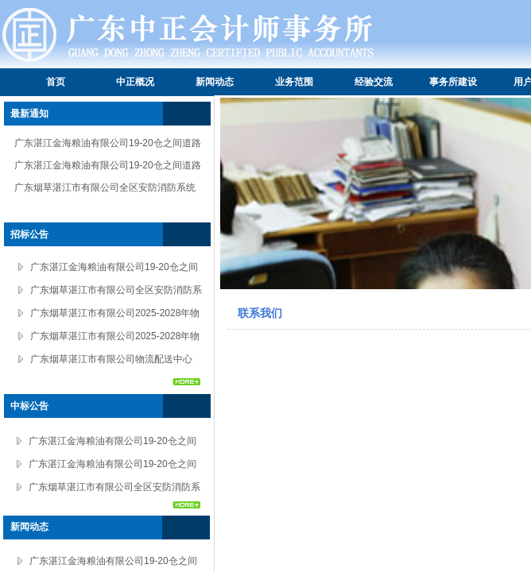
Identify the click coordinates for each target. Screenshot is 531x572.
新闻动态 (215, 81)
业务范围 (294, 81)
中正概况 (135, 81)
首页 (55, 81)
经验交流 (374, 81)
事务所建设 (453, 81)
